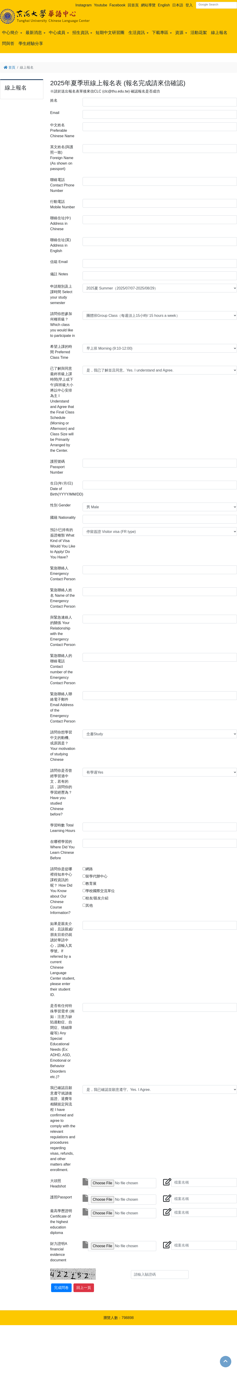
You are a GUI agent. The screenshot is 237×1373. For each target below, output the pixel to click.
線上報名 (219, 32)
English (164, 5)
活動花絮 (198, 32)
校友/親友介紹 (97, 898)
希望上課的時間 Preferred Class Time (61, 352)
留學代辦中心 (96, 876)
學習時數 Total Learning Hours (62, 828)
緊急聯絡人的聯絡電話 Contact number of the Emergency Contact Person (62, 669)
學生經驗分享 (30, 43)
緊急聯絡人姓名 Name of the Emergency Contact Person (62, 598)
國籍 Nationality (63, 517)
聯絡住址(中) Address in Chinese (60, 223)
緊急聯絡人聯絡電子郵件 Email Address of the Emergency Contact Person (62, 707)
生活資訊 (136, 32)
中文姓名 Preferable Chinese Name (62, 130)
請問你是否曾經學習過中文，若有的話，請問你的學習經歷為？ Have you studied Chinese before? (61, 792)
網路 (89, 869)
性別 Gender (60, 505)
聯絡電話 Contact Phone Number (62, 185)
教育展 (91, 883)
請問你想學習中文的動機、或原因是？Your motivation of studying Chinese (62, 745)
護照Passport (61, 1197)
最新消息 (34, 32)
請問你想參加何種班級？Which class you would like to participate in (62, 325)
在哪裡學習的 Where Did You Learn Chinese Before (62, 850)
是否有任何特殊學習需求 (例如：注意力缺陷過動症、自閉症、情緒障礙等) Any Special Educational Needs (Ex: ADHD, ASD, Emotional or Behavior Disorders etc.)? (62, 1041)
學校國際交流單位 (100, 891)
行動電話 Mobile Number (62, 204)
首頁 (9, 67)
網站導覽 (148, 5)
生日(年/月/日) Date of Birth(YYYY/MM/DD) (64, 488)
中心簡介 (10, 32)
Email (54, 113)
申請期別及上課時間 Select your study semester (61, 294)
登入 (189, 5)
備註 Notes (59, 274)
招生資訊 (80, 32)
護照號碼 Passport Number (57, 466)
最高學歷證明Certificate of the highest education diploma (61, 1222)
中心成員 (57, 32)
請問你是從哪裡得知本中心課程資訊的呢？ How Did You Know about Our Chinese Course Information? (61, 891)
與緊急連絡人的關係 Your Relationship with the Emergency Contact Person (62, 631)
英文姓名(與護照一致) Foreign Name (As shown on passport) (61, 158)
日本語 (177, 5)
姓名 (53, 100)
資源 (179, 32)
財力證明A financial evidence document (58, 1252)
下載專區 (160, 32)
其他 (89, 905)
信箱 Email (59, 262)
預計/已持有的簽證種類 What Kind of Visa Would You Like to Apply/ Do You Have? (62, 543)
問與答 (8, 43)
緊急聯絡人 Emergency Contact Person (62, 573)
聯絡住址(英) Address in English (60, 245)
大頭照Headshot (58, 1183)
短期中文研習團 (110, 32)
